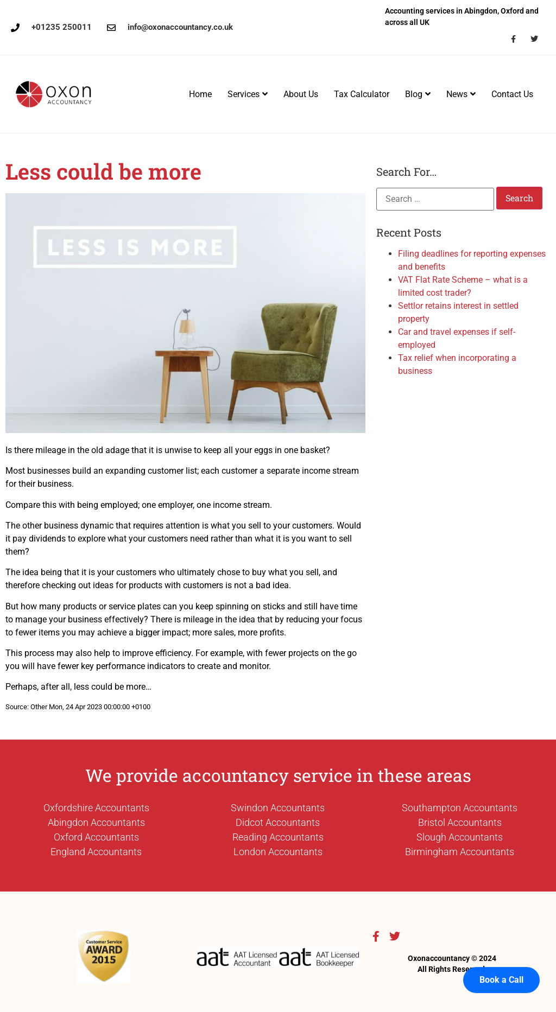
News (461, 94)
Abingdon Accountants (96, 822)
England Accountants (96, 851)
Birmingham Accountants (459, 851)
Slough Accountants (459, 837)
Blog (418, 94)
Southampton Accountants (459, 807)
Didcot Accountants (278, 822)
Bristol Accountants (460, 822)
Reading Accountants (278, 837)
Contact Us (512, 94)
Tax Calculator (361, 94)
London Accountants (278, 851)
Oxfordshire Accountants (96, 807)
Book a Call (501, 959)
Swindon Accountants (278, 807)
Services (248, 94)
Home (200, 94)
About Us (300, 94)
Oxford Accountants (96, 837)
